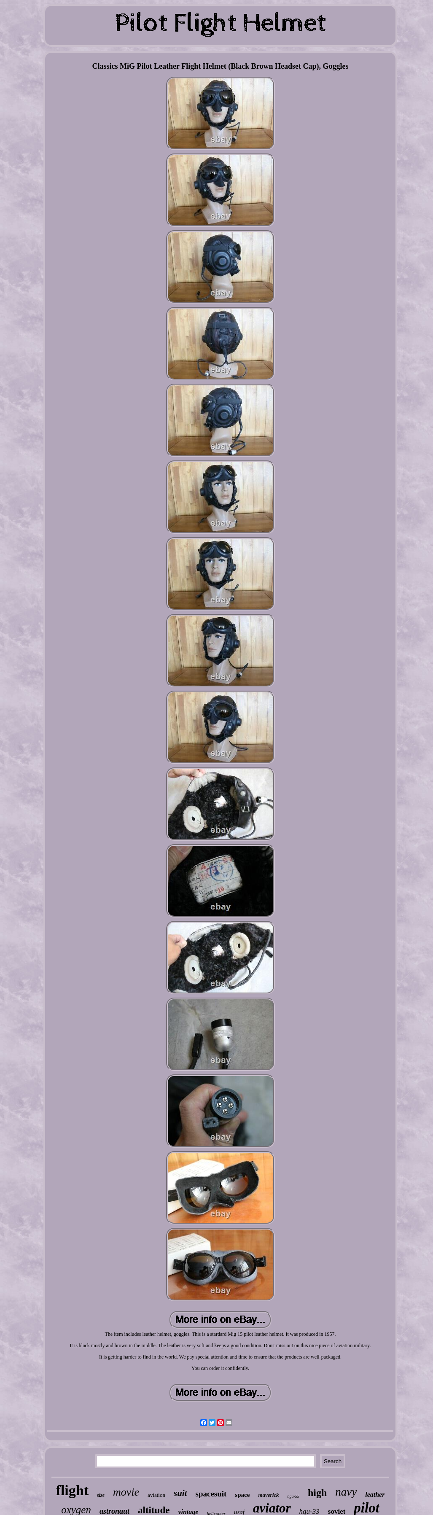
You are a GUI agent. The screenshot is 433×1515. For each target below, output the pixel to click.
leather (375, 1494)
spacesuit (211, 1493)
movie (126, 1492)
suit (180, 1493)
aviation (156, 1495)
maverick (268, 1495)
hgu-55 (293, 1496)
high (317, 1492)
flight (72, 1490)
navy (346, 1491)
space (242, 1494)
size (101, 1495)
